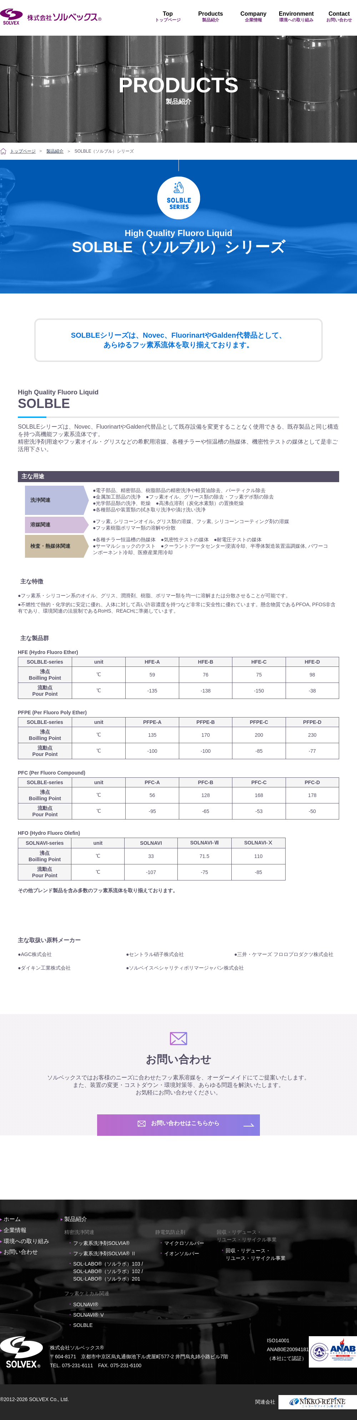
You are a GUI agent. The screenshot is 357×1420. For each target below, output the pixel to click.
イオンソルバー (181, 1253)
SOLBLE (82, 1325)
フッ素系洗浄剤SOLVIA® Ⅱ (104, 1253)
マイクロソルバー (184, 1243)
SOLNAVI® (85, 1304)
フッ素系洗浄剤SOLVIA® (101, 1243)
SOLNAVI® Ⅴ (89, 1315)
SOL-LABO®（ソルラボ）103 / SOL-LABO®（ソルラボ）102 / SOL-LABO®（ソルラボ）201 (108, 1271)
